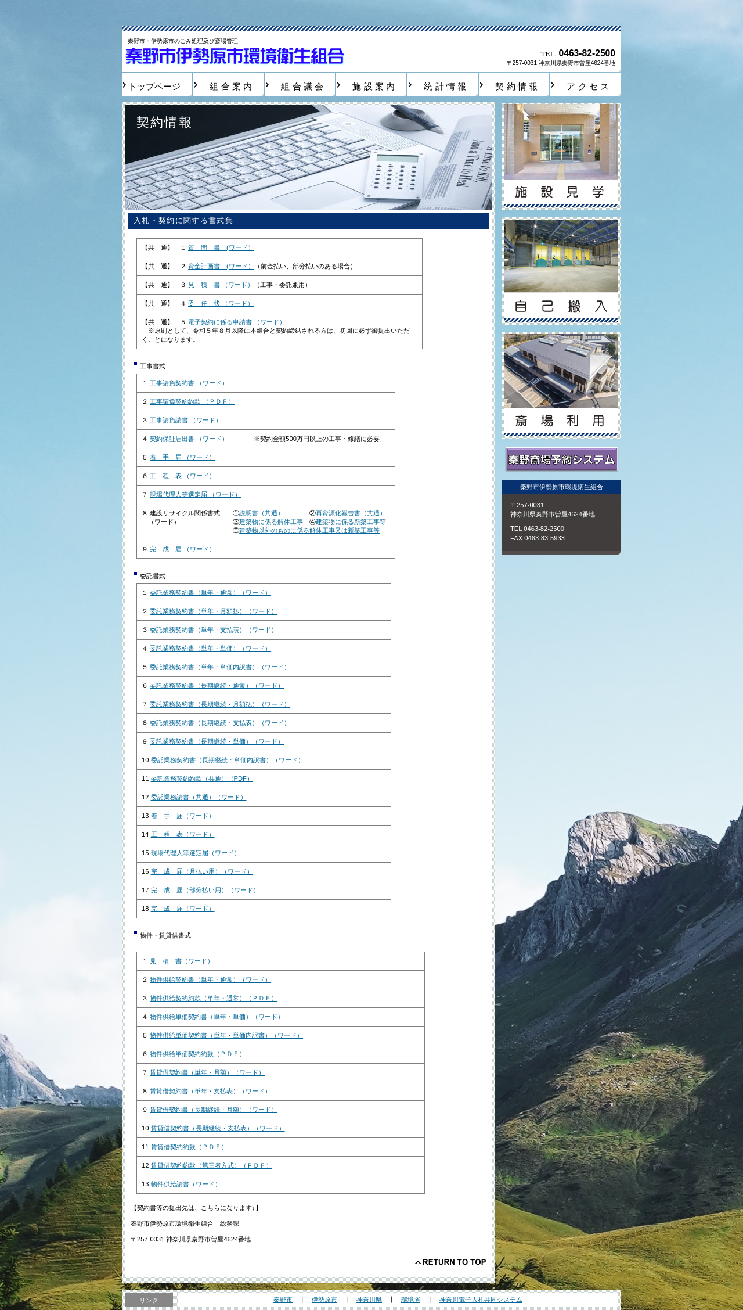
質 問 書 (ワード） (221, 247)
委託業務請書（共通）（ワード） (199, 797)
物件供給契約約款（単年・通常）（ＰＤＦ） (213, 998)
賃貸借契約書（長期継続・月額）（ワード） (213, 1109)
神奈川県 (369, 1299)
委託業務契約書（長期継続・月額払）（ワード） (220, 704)
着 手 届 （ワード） (182, 457)
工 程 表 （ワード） (182, 475)
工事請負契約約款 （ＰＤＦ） (192, 401)
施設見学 (561, 156)
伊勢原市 (324, 1299)
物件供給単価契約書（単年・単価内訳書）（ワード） (226, 1035)
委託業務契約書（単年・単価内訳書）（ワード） (220, 666)
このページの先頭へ (450, 1261)
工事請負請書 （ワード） (186, 420)
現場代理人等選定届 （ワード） (195, 494)
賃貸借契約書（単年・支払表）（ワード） (210, 1091)
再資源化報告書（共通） (351, 512)
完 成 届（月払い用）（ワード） (202, 871)
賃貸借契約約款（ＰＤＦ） (189, 1146)
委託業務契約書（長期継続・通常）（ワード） (217, 685)
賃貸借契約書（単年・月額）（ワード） (207, 1072)
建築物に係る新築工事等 (351, 521)
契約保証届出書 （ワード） (189, 438)
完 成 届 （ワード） (182, 548)
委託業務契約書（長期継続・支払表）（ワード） (220, 722)
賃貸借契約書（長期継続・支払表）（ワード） (218, 1128)
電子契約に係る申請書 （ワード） (237, 321)
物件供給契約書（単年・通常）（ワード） (210, 979)
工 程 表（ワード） (183, 834)
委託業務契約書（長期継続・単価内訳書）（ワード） (227, 759)
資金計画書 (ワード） (221, 266)
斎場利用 (561, 385)
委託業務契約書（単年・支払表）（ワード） (213, 629)
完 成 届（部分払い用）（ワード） (205, 890)
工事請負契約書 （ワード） (189, 382)
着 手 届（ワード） (183, 815)
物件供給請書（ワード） (186, 1183)
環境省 (410, 1299)
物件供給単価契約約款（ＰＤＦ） (198, 1053)
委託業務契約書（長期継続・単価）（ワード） (217, 741)
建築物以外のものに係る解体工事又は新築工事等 (309, 530)
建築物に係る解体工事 (271, 521)
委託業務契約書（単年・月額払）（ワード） (213, 611)
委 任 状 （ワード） (221, 303)
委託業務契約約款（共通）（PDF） (202, 778)
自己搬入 (561, 271)
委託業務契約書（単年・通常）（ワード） (210, 592)
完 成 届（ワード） (183, 908)
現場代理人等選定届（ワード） (195, 852)
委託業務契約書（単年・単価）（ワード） (210, 648)
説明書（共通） (261, 512)
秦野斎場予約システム (561, 460)
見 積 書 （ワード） (221, 284)
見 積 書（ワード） (182, 960)
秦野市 (283, 1299)
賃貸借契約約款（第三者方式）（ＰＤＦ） (211, 1165)
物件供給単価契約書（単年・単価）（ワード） (217, 1016)
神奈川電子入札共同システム (480, 1299)
